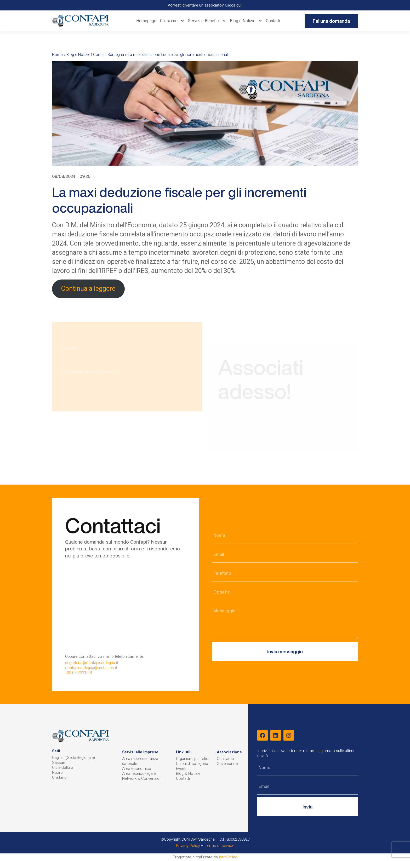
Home (57, 54)
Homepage (146, 21)
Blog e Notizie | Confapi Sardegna (95, 54)
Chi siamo (172, 21)
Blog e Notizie (246, 21)
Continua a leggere (88, 289)
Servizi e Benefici (207, 21)
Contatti (273, 21)
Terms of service (219, 845)
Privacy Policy (188, 845)
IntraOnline (228, 857)
